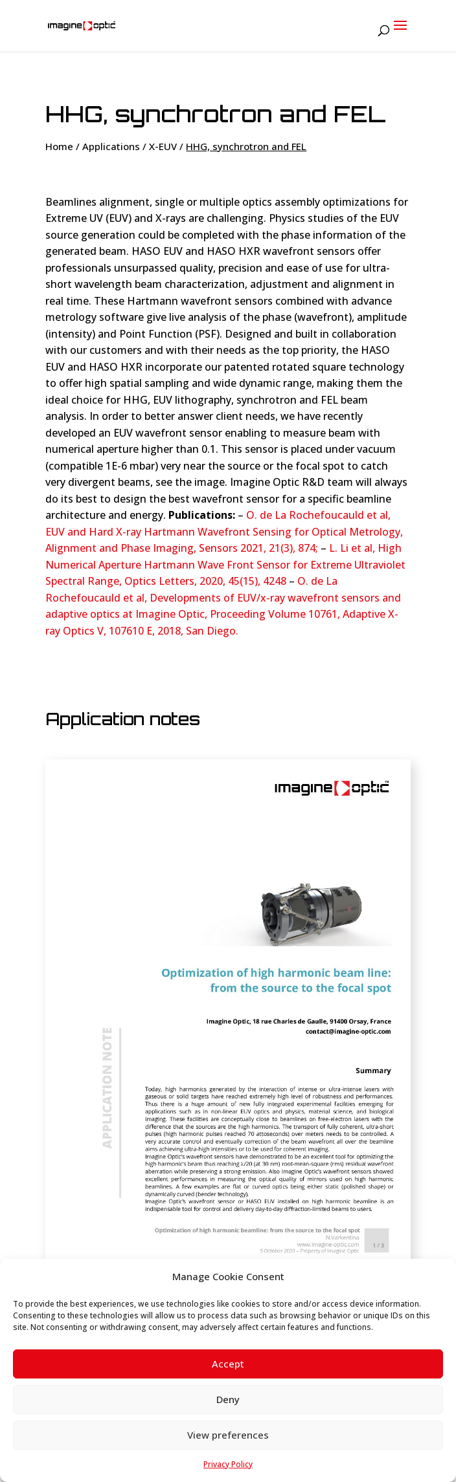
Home (59, 146)
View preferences (228, 1434)
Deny (228, 1399)
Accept (228, 1363)
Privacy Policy (228, 1464)
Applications (111, 146)
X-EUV (163, 146)
